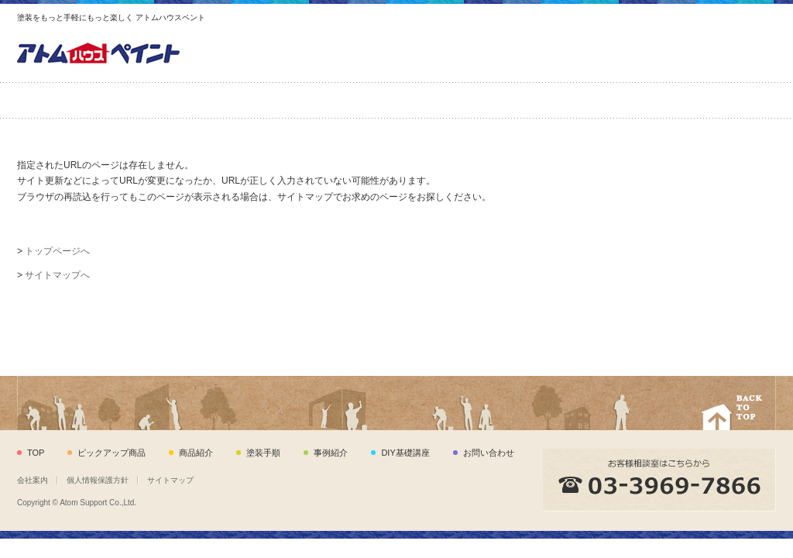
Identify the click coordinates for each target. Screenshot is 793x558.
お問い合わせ (710, 100)
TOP (35, 452)
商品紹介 (207, 100)
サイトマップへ (57, 275)
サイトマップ (170, 480)
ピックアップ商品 (83, 100)
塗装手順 (328, 100)
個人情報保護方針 (98, 480)
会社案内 (32, 480)
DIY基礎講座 (579, 100)
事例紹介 (451, 100)
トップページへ (57, 251)
